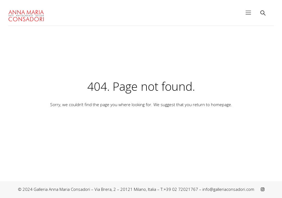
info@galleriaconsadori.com (228, 189)
